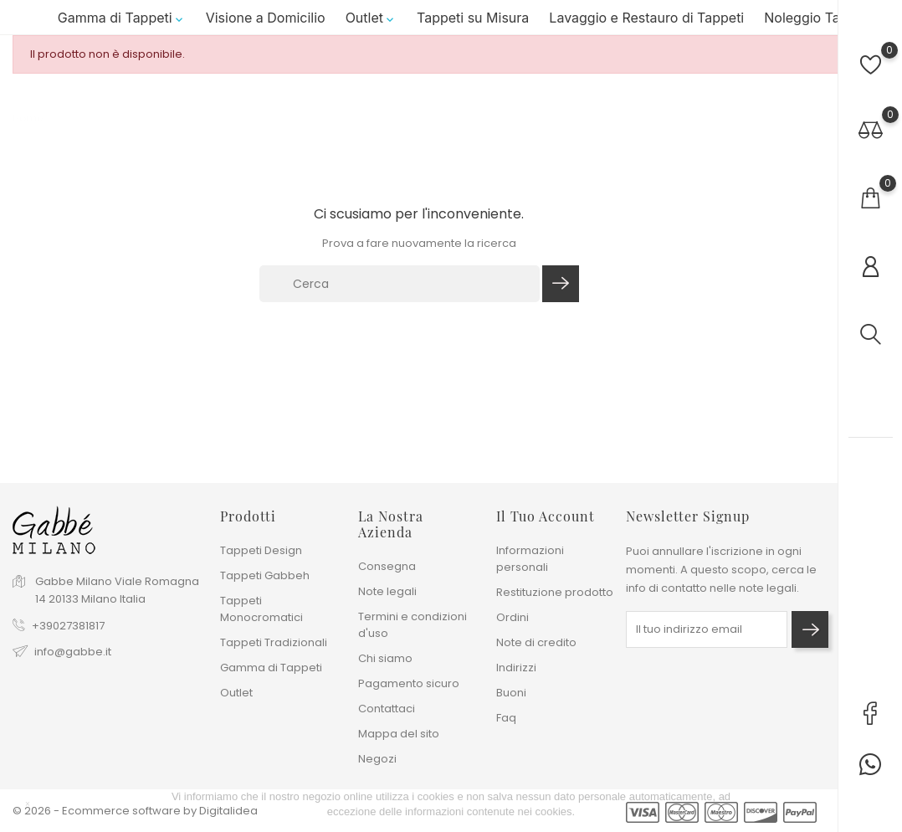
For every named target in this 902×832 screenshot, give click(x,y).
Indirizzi (516, 667)
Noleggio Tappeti (818, 17)
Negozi (377, 759)
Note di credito (536, 642)
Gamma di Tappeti (122, 17)
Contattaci (386, 708)
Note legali (387, 591)
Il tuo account (545, 516)
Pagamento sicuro (408, 683)
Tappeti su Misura (473, 17)
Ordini (512, 617)
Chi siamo (385, 658)
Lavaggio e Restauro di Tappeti (646, 17)
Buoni (511, 693)
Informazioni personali (530, 558)
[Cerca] (400, 283)
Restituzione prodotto (554, 592)
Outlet (371, 17)
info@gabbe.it (72, 652)
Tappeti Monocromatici (261, 609)
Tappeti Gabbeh (265, 575)
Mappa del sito (398, 734)
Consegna (387, 566)
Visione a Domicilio (265, 17)
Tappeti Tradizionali (273, 642)
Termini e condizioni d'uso (412, 625)
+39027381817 (68, 626)
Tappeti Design (261, 550)
